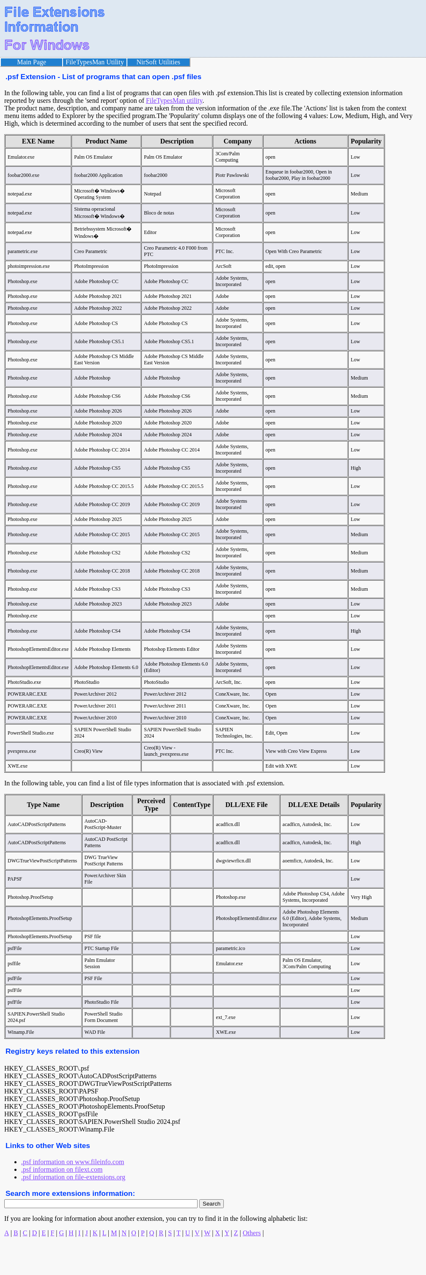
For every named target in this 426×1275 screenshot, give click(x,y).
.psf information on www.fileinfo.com (72, 1161)
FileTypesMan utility (174, 100)
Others (252, 1232)
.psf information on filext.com (61, 1169)
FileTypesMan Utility (95, 62)
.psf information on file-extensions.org (73, 1177)
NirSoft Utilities (159, 62)
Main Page (31, 62)
